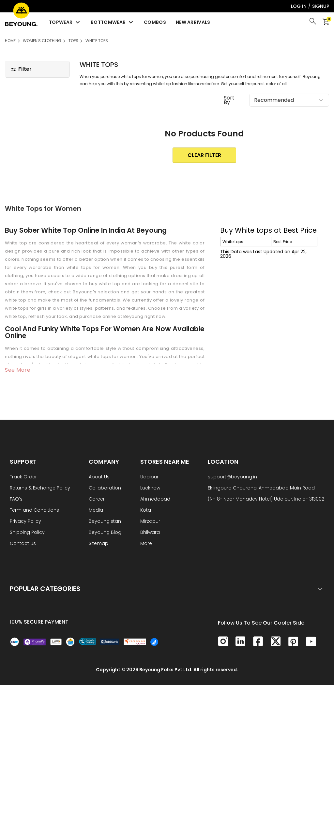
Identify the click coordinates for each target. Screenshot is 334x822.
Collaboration (105, 488)
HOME (10, 40)
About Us (99, 477)
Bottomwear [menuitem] (112, 22)
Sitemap (98, 544)
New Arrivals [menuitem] (193, 22)
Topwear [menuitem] (65, 22)
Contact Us (23, 544)
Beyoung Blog (105, 532)
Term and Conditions (34, 510)
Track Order (23, 477)
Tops (73, 40)
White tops (96, 40)
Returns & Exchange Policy (40, 488)
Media (96, 510)
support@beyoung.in (232, 477)
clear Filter (204, 155)
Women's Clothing (42, 40)
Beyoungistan (105, 521)
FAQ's (16, 499)
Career (97, 499)
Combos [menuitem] (155, 22)
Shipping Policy (27, 532)
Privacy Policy (25, 521)
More (146, 544)
